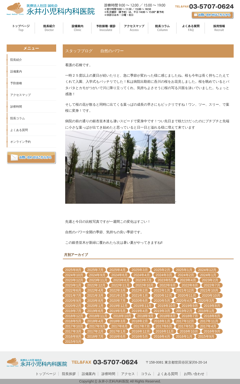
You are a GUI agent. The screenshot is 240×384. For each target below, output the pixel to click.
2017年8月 (119, 326)
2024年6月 (119, 275)
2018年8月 (167, 316)
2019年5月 (117, 311)
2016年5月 (140, 336)
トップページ (45, 374)
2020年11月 (187, 295)
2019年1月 (206, 311)
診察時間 (16, 106)
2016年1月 (184, 336)
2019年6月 (95, 311)
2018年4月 (95, 321)
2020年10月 (211, 295)
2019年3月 (162, 311)
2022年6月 (73, 290)
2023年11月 (98, 280)
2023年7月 (144, 280)
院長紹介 (16, 59)
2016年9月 (212, 331)
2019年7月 (73, 311)
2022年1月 (162, 290)
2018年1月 (162, 321)
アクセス (128, 374)
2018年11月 (98, 316)
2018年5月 (73, 321)
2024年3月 (164, 275)
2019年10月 (166, 306)
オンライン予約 (20, 141)
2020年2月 (73, 306)
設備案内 (16, 71)
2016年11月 (165, 331)
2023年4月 (188, 280)
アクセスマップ (20, 95)
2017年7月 (142, 326)
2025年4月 (117, 270)
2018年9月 (145, 316)
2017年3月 (73, 331)
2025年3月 (140, 270)
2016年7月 (95, 336)
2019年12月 (118, 306)
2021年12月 (185, 290)
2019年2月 (184, 311)
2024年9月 (97, 275)
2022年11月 (120, 285)
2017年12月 (185, 321)
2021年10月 (209, 290)
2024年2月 (186, 275)
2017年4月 (208, 326)
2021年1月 (140, 295)
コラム (146, 374)
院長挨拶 (69, 374)
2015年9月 (206, 336)
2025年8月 (73, 270)
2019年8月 (212, 306)
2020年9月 (73, 301)
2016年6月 (117, 336)
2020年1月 (95, 306)
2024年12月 (207, 270)
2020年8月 (95, 301)
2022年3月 (117, 290)
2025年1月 (184, 270)
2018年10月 (122, 316)
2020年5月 (162, 301)
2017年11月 (209, 321)
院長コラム (17, 118)
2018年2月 (140, 321)
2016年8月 (73, 336)
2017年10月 (74, 326)
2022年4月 (95, 290)
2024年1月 (208, 275)
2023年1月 (73, 285)
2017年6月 (164, 326)
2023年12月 (74, 280)
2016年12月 (141, 331)
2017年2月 (95, 331)
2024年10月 (74, 275)
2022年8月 (190, 285)
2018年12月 (74, 316)
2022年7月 (212, 285)
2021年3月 (95, 295)
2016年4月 (162, 336)
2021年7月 (73, 295)
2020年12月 (163, 295)
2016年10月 (189, 331)
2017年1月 (117, 331)
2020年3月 (206, 301)
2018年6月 (212, 316)
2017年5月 (186, 326)
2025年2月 (162, 270)
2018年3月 (117, 321)
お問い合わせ (194, 374)
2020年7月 (117, 301)
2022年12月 (96, 285)
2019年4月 (140, 311)
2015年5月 (73, 342)
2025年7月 (95, 270)
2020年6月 (140, 301)
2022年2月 (140, 290)
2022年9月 (167, 285)
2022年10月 (145, 285)
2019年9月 (190, 306)
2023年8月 (121, 280)
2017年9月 (97, 326)
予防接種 (16, 83)
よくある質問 (19, 130)
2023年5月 (165, 280)
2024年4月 (142, 275)
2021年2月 (117, 295)
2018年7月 (190, 316)
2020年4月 (184, 301)
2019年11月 (143, 306)
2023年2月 (210, 280)
